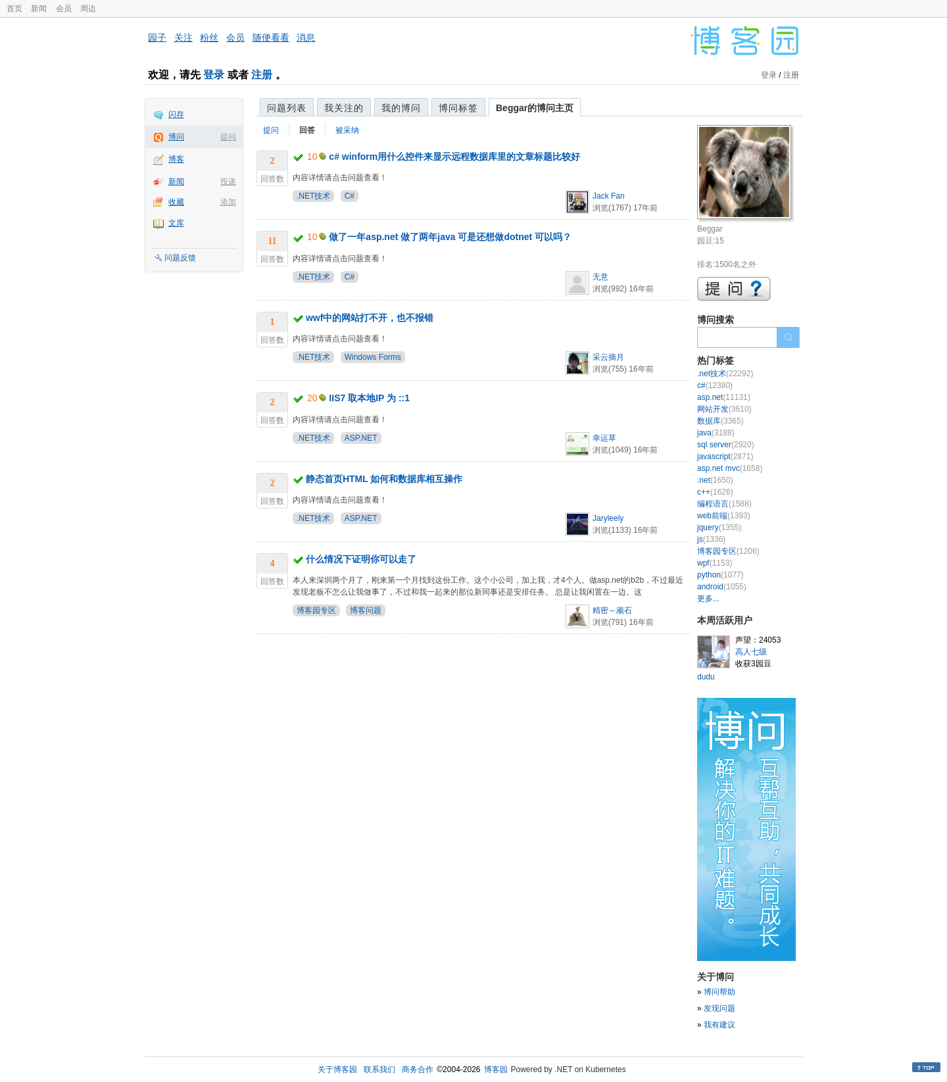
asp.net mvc (729, 468)
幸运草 (604, 438)
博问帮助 (719, 991)
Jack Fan (609, 196)
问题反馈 (180, 257)
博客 (176, 159)
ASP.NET (361, 438)
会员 (64, 8)
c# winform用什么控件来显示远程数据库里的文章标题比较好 (454, 156)
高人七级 (751, 651)
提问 (228, 136)
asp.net (723, 397)
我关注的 (344, 108)
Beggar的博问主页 (534, 108)
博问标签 (458, 108)
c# (715, 385)
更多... (708, 598)
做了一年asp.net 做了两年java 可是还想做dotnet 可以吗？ (450, 237)
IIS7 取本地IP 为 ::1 (369, 398)
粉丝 (209, 37)
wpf (714, 563)
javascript (725, 456)
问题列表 (286, 108)
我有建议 (719, 1024)
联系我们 (379, 1069)
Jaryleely (608, 518)
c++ (715, 492)
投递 (228, 181)
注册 (261, 74)
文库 (176, 223)
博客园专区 (316, 610)
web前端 (723, 515)
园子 (157, 37)
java (716, 432)
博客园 (496, 1069)
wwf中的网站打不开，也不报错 (369, 317)
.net (715, 480)
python (720, 574)
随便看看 (271, 37)
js (711, 539)
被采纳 (347, 130)
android (721, 586)
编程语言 (724, 503)
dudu (706, 676)
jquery (719, 527)
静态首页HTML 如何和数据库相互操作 (384, 479)
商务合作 (417, 1069)
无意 (600, 277)
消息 (306, 37)
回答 (307, 130)
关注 (183, 37)
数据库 (720, 421)
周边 (88, 8)
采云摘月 (608, 357)
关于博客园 (337, 1069)
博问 (176, 136)
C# (349, 196)
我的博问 (401, 108)
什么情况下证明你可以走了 (361, 559)
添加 (228, 202)
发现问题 (719, 1008)
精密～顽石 (612, 610)
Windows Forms (373, 357)
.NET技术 (313, 196)
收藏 (176, 202)
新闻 (39, 8)
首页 (14, 8)
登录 (213, 74)
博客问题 (365, 610)
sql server (725, 444)
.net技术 (725, 373)
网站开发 (724, 409)
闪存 (176, 114)
